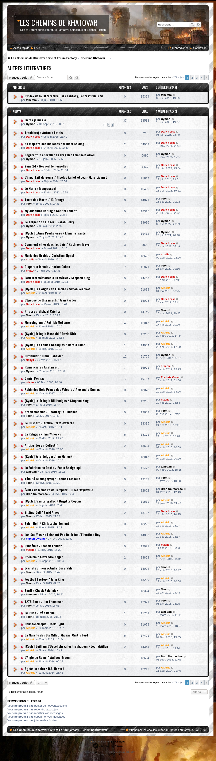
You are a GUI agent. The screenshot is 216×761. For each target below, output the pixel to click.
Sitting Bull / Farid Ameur (43, 512)
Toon (29, 203)
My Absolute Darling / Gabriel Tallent (51, 210)
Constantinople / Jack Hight (44, 623)
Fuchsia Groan (170, 377)
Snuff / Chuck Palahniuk (41, 590)
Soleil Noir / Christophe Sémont (47, 523)
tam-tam (31, 100)
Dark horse (33, 136)
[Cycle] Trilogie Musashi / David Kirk (50, 333)
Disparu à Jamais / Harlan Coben (47, 266)
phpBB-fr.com (113, 754)
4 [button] (201, 77)
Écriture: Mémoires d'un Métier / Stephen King (57, 277)
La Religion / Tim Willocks (43, 434)
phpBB (98, 752)
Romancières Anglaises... (42, 367)
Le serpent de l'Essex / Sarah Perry (49, 221)
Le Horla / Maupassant (41, 188)
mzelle (30, 259)
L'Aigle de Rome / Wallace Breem (47, 657)
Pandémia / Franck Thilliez (43, 545)
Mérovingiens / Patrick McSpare (47, 322)
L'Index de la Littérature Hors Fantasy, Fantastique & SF (64, 95)
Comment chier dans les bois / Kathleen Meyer (58, 244)
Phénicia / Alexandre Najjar (44, 556)
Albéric (30, 293)
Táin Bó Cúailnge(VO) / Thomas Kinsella (52, 478)
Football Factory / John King (44, 579)
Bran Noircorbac (37, 494)
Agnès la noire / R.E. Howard (44, 668)
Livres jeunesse (36, 119)
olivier (30, 382)
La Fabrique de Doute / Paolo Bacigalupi (53, 467)
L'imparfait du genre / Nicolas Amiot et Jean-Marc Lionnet (66, 177)
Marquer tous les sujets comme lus (153, 77)
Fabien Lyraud (35, 538)
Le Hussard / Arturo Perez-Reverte (49, 422)
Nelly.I (30, 360)
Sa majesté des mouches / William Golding (54, 143)
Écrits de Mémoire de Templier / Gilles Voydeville (59, 489)
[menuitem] (35, 48)
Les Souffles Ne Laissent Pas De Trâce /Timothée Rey (62, 534)
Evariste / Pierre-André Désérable (49, 568)
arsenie (166, 366)
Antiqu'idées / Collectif (41, 445)
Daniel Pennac (35, 378)
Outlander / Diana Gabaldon (44, 355)
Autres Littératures (29, 68)
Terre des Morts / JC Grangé (45, 199)
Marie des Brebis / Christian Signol (49, 255)
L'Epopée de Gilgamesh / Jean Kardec (51, 300)
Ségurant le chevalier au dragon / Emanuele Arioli (59, 154)
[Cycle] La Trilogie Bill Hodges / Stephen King (57, 400)
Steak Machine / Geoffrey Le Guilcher (51, 411)
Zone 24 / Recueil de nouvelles (46, 166)
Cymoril (31, 124)
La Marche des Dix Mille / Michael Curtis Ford (56, 635)
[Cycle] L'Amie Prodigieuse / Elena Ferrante (55, 233)
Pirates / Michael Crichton (43, 311)
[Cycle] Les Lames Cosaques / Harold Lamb (55, 344)
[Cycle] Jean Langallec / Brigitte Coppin (53, 501)
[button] (206, 77)
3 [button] (197, 77)
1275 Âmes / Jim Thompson (44, 601)
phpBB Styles (118, 742)
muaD (30, 270)
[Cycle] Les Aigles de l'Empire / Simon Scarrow (57, 288)
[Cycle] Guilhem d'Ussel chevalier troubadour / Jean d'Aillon (66, 646)
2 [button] (192, 77)
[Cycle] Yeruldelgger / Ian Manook (48, 456)
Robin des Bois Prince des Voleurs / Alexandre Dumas (62, 389)
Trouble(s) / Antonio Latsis (44, 132)
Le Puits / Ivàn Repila (40, 612)
